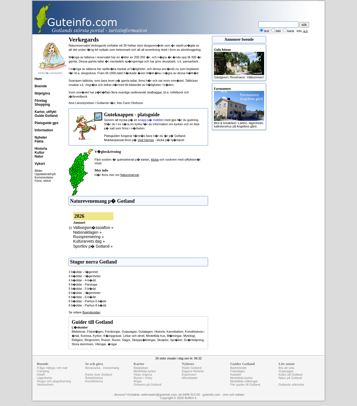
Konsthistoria (94, 381)
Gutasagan (129, 331)
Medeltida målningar (244, 381)
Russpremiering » (88, 237)
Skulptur (162, 340)
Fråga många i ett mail (52, 367)
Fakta (39, 141)
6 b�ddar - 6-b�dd (82, 297)
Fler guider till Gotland (245, 384)
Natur (39, 156)
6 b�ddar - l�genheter (85, 292)
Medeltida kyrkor (145, 371)
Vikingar (100, 344)
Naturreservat (129, 175)
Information (44, 130)
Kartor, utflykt (45, 112)
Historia (41, 149)
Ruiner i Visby (143, 378)
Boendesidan (91, 312)
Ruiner (105, 340)
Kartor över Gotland (98, 374)
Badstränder (238, 367)
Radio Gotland (191, 367)
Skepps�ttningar (143, 340)
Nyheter (41, 137)
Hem (38, 79)
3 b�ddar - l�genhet (83, 272)
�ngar (112, 344)
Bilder (38, 170)
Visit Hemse (146, 140)
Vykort (40, 164)
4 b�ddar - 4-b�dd (82, 280)
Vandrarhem (45, 384)
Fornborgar (112, 331)
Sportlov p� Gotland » (93, 246)
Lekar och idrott (133, 335)
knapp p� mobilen (151, 120)
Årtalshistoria (94, 378)
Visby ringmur (143, 374)
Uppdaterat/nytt (45, 174)
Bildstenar (78, 331)
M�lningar (174, 335)
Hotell (41, 374)
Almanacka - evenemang (102, 367)
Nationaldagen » (87, 232)
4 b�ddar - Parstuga (83, 284)
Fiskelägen (237, 371)
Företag (41, 101)
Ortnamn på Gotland (147, 384)
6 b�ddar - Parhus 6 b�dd (87, 301)
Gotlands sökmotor (291, 384)
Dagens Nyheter (193, 371)
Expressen (189, 374)
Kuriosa (86, 335)
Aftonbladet (189, 378)
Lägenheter (44, 378)
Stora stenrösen (82, 344)
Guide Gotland (46, 116)
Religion (77, 340)
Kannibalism (175, 331)
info (299, 31)
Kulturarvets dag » (89, 241)
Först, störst (43, 180)
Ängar (138, 381)
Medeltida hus (155, 335)
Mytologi (189, 335)
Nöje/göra (42, 93)
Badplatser (141, 367)
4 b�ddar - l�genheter (85, 276)
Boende (41, 86)
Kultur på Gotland (291, 374)
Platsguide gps (46, 123)
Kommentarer (44, 177)
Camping (43, 371)
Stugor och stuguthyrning (54, 381)
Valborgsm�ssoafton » (93, 227)
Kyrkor (97, 335)
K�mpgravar (112, 335)
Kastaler (235, 374)
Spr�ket (176, 340)
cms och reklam (233, 394)
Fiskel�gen (95, 331)
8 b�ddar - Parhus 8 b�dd (87, 305)
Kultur (39, 152)
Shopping (42, 105)
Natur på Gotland (290, 378)
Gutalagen (146, 331)
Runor (116, 340)
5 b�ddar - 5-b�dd (82, 288)
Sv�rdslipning (194, 340)
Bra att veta (286, 367)
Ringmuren (92, 340)
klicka (155, 159)
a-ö (305, 31)
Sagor (126, 340)
